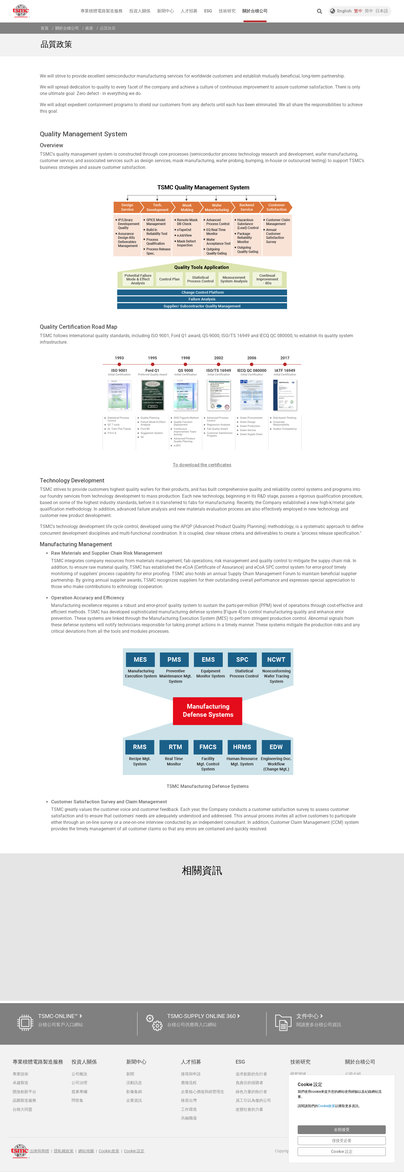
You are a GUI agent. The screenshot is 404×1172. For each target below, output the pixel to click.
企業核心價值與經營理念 (202, 1091)
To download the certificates (202, 465)
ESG (208, 10)
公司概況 (79, 1074)
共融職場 (189, 1118)
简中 (369, 10)
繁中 (358, 10)
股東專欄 (79, 1091)
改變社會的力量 (249, 1109)
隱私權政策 (64, 1151)
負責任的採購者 (249, 1082)
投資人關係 (139, 10)
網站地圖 (86, 1151)
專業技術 (20, 1074)
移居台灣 (189, 1100)
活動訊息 (134, 1082)
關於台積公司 (255, 15)
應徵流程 (189, 1082)
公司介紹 (353, 1074)
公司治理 (79, 1082)
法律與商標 (39, 1151)
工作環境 (189, 1109)
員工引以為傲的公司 (253, 1100)
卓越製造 (20, 1082)
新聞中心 (165, 10)
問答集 (77, 1100)
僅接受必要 (342, 1140)
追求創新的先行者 (251, 1074)
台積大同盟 (22, 1109)
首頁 (45, 28)
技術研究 (227, 10)
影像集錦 (134, 1091)
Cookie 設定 (134, 1151)
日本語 (381, 10)
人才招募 (189, 10)
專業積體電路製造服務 (102, 10)
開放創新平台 (24, 1091)
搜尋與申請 (191, 1074)
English (344, 10)
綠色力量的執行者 (251, 1091)
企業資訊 (134, 1100)
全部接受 (342, 1129)
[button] (319, 11)
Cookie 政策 (109, 1151)
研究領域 (298, 1074)
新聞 (130, 1074)
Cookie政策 (326, 1106)
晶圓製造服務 (24, 1100)
